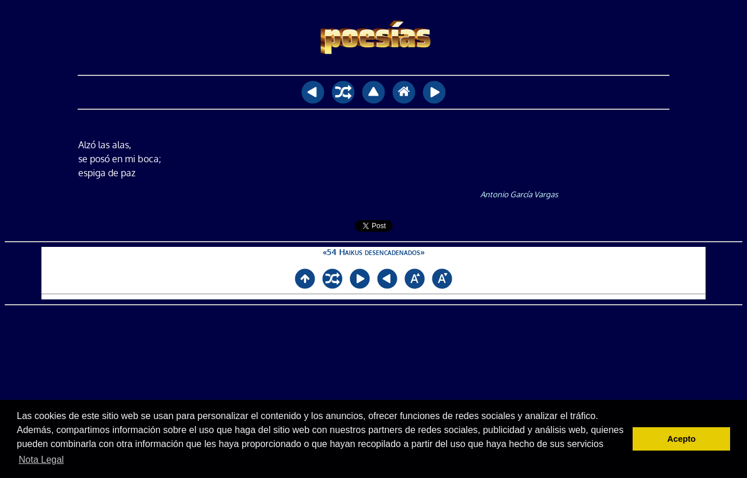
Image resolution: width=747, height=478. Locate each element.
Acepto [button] (681, 439)
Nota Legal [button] (41, 460)
